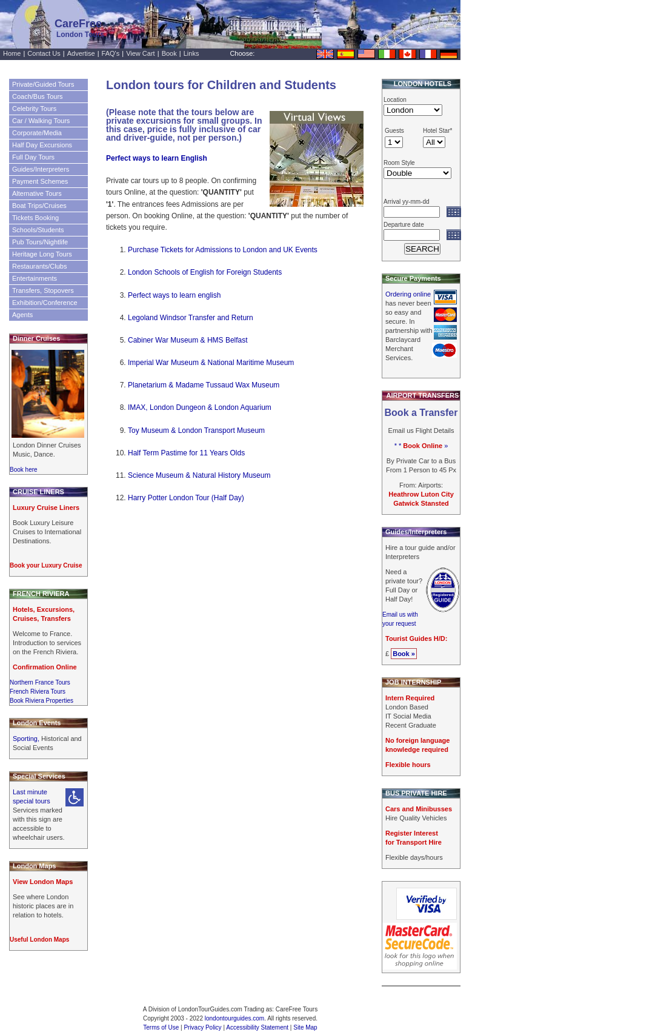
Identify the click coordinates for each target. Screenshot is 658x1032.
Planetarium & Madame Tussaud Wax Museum (203, 385)
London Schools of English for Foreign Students (205, 272)
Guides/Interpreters (40, 169)
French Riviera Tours (37, 691)
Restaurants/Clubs (39, 266)
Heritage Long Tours (42, 254)
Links (191, 53)
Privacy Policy (202, 1027)
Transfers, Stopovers (43, 290)
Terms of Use (161, 1027)
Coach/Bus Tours (37, 96)
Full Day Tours (33, 157)
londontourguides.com (234, 1018)
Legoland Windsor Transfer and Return (190, 317)
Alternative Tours (37, 193)
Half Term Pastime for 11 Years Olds (186, 453)
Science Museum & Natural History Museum (199, 475)
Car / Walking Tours (41, 120)
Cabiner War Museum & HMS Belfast (188, 340)
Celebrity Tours (34, 108)
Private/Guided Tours (43, 84)
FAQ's (111, 53)
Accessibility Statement (257, 1027)
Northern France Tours (40, 682)
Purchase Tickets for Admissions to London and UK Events (222, 250)
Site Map (305, 1027)
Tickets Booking (35, 217)
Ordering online (408, 294)
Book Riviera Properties (41, 700)
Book (169, 53)
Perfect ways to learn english (174, 295)
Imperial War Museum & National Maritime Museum (211, 362)
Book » (404, 653)
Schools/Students (38, 229)
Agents (22, 314)
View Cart (140, 53)
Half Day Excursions (42, 145)
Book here (24, 469)
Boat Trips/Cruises (39, 205)
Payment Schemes (40, 181)
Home (12, 53)
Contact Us (43, 53)
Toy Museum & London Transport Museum (196, 430)
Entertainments (34, 278)
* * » (421, 445)
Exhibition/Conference (45, 302)
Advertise (81, 53)
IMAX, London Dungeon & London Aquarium (199, 407)
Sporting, (27, 738)
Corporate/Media (37, 132)
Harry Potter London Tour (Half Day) (186, 498)
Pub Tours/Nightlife (40, 242)
